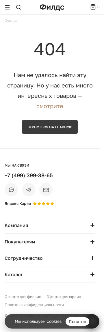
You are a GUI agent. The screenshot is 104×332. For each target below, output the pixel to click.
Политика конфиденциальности (34, 304)
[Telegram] (28, 189)
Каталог (50, 274)
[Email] (46, 189)
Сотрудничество (50, 258)
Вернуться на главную (49, 127)
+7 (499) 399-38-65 (29, 175)
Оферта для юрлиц (64, 296)
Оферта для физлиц (23, 296)
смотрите (49, 105)
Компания (50, 225)
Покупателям (50, 242)
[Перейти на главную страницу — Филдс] (52, 7)
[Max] (11, 189)
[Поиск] (18, 7)
